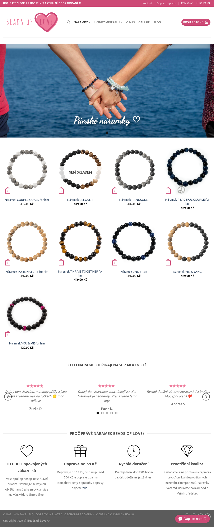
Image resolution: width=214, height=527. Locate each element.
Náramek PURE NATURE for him (26, 271)
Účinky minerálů (108, 22)
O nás (130, 22)
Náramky (82, 22)
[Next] (206, 396)
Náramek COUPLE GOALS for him (27, 200)
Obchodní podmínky (79, 514)
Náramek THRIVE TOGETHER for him (80, 273)
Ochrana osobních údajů (115, 514)
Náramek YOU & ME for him (27, 343)
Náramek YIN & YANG (187, 271)
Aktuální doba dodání (61, 3)
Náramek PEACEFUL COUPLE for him (187, 201)
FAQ (31, 514)
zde (84, 488)
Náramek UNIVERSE (133, 271)
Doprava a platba (166, 3)
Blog (157, 22)
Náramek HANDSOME (134, 200)
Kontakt (147, 3)
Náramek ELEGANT (80, 200)
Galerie (144, 22)
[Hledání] (68, 22)
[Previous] (8, 396)
